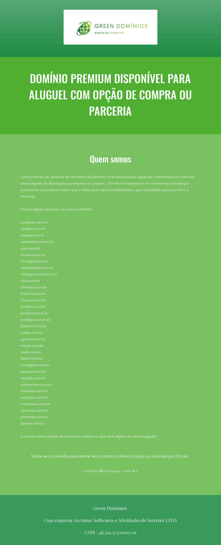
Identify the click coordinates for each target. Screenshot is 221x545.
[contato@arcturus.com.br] (110, 470)
